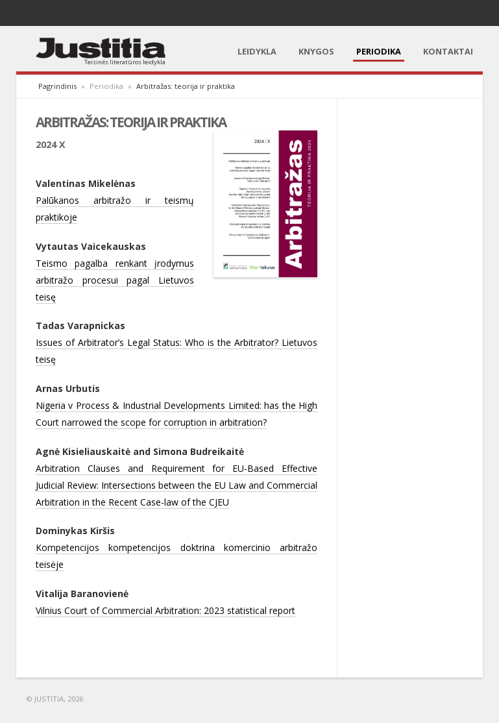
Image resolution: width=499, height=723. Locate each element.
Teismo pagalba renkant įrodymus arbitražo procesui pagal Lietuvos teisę (115, 280)
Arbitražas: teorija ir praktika (185, 86)
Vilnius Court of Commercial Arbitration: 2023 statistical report (165, 610)
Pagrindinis (57, 86)
